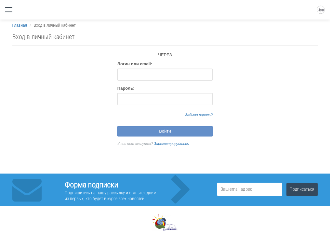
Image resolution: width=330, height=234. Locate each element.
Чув (320, 10)
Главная (19, 25)
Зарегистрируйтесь (171, 144)
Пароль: (126, 88)
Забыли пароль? (199, 115)
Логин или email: (134, 63)
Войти (165, 131)
